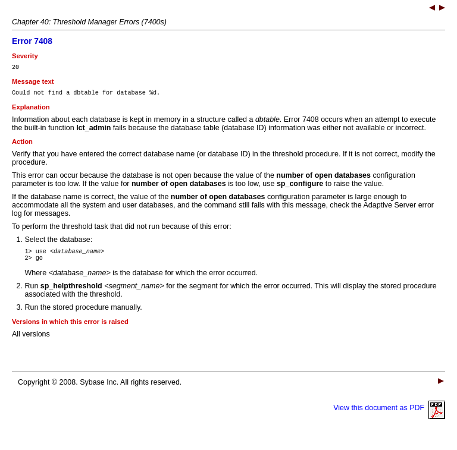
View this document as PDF (389, 415)
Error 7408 (32, 41)
